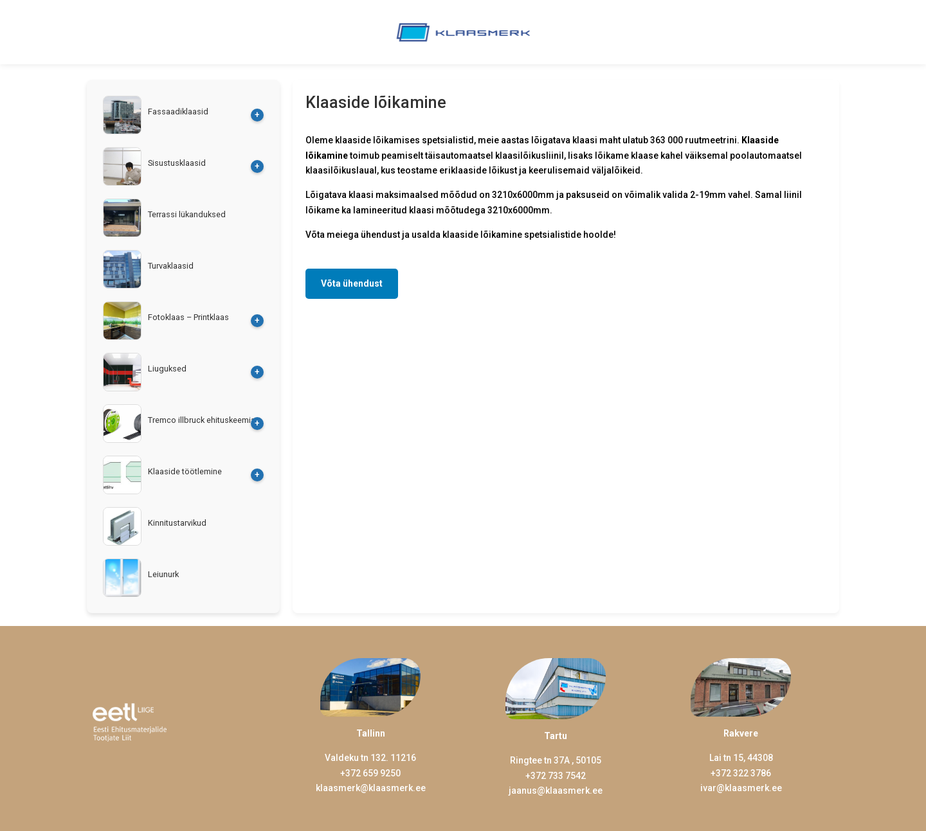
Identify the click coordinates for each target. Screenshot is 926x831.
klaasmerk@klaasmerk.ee (371, 788)
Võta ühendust (352, 283)
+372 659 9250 (370, 773)
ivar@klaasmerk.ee (741, 788)
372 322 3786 (743, 773)
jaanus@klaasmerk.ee (556, 790)
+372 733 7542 (555, 776)
